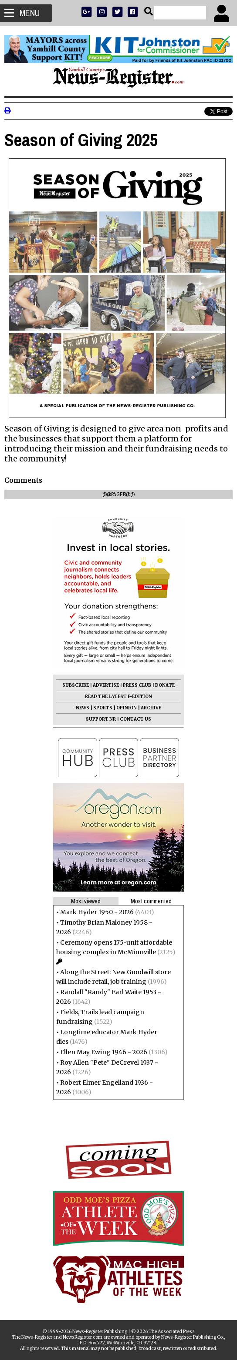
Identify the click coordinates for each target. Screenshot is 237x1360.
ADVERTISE (106, 685)
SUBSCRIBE (75, 685)
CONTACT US (135, 719)
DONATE (165, 685)
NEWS (82, 708)
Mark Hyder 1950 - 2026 (97, 912)
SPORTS (102, 708)
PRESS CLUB (137, 685)
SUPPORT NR (101, 719)
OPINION (126, 708)
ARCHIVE (151, 708)
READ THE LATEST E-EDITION (118, 696)
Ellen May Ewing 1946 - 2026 (103, 1052)
